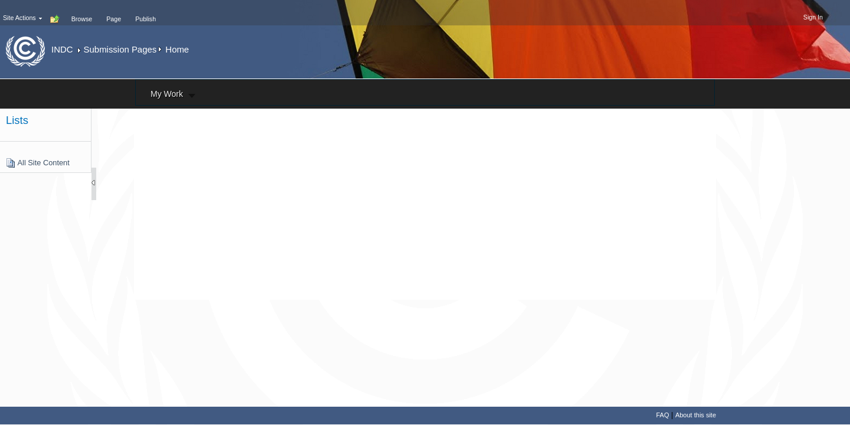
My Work (167, 94)
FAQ (662, 415)
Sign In (813, 17)
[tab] (82, 12)
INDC (62, 49)
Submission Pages (120, 49)
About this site (695, 415)
